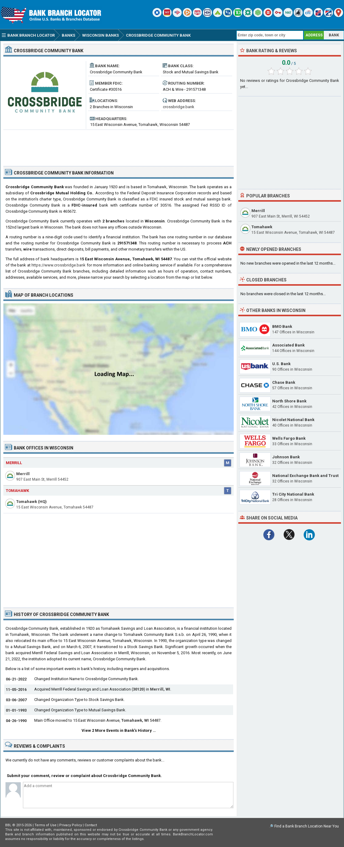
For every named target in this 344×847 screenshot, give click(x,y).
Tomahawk (17, 490)
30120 (138, 689)
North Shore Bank (289, 401)
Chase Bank (283, 382)
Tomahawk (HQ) (31, 501)
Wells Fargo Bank (289, 438)
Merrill (14, 462)
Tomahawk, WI (135, 720)
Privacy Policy (70, 825)
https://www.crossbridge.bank (58, 265)
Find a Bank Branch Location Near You (306, 826)
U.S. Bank (281, 363)
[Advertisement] (118, 145)
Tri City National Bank (293, 494)
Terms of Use (46, 825)
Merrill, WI (160, 689)
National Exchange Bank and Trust (305, 475)
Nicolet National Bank (293, 419)
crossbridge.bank (178, 107)
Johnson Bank (286, 457)
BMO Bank (282, 326)
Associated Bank (288, 345)
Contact (91, 825)
